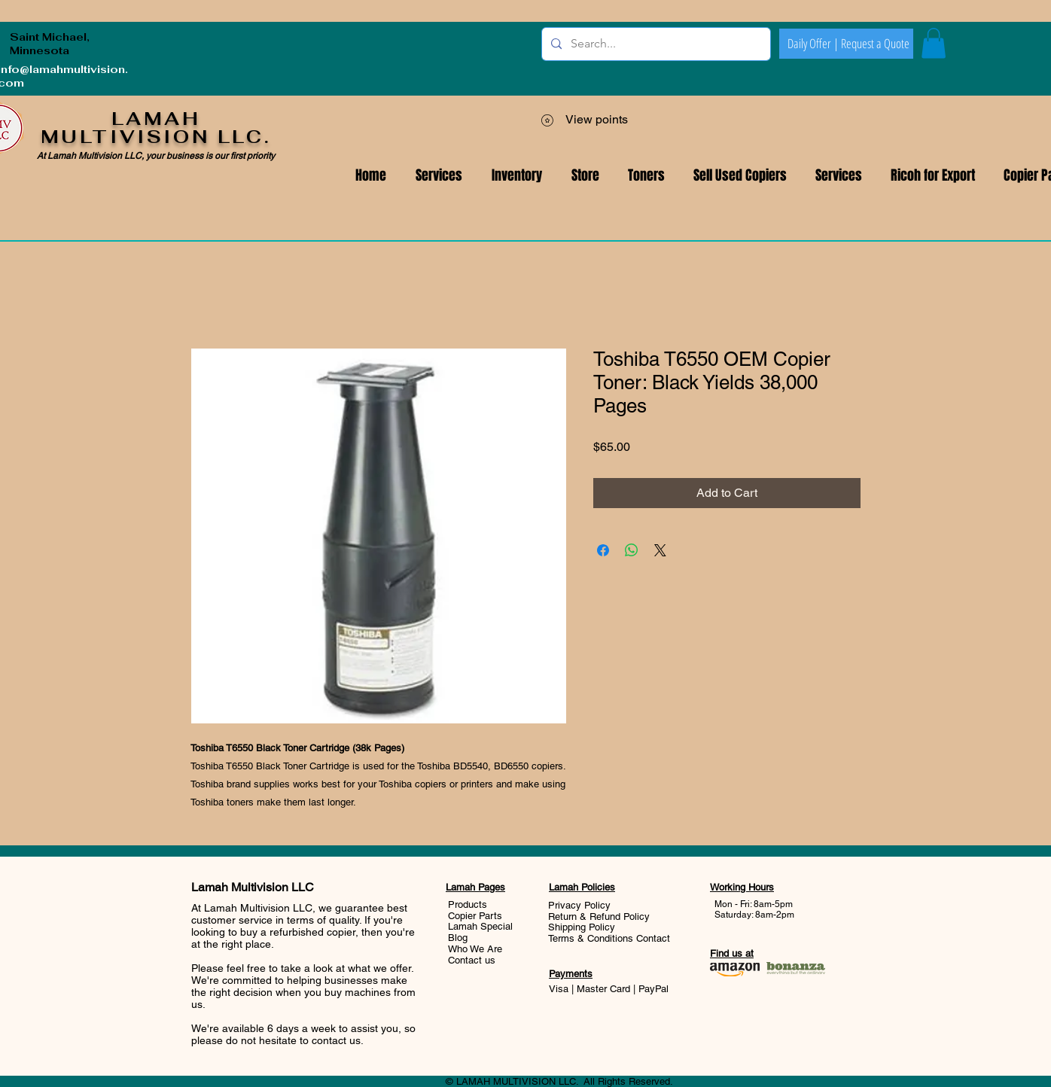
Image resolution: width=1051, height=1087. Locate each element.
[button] (838, 175)
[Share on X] (660, 550)
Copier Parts (475, 915)
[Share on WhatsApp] (632, 550)
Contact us (471, 960)
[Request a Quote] (874, 44)
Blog (458, 937)
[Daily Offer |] (813, 44)
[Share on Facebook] (603, 550)
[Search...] (655, 44)
